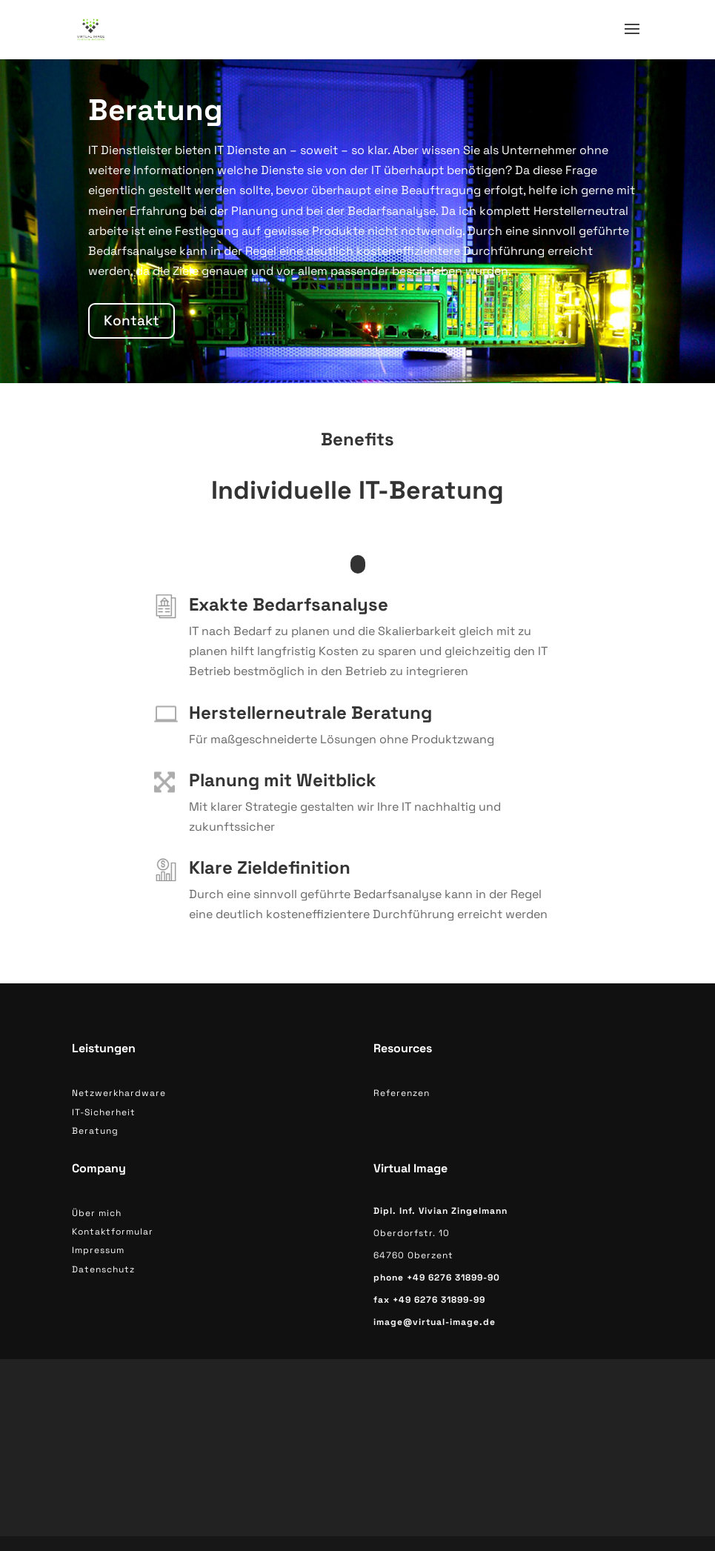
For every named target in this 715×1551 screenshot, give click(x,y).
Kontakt (131, 320)
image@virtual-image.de (434, 1322)
